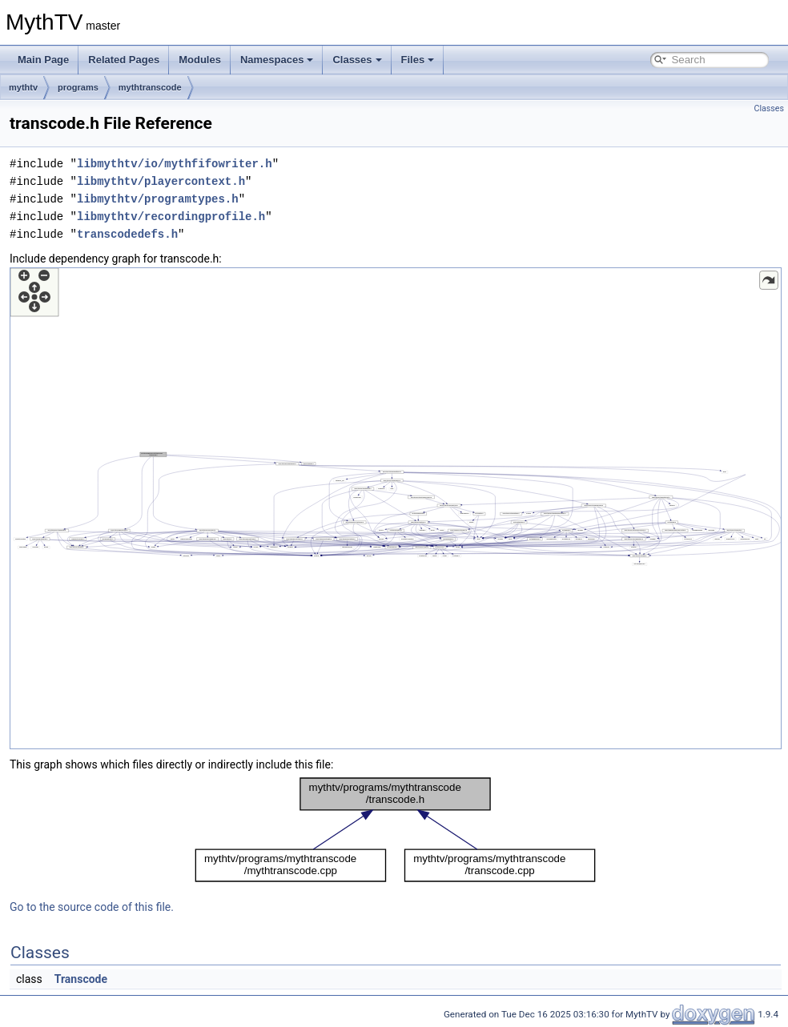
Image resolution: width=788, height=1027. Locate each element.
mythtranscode (150, 87)
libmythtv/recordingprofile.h (171, 216)
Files (418, 60)
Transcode (80, 979)
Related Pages (123, 60)
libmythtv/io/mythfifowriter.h (174, 163)
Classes (356, 60)
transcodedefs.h (127, 234)
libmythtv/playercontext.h (161, 181)
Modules (200, 60)
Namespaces (277, 60)
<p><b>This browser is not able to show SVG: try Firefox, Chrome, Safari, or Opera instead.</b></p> (395, 508)
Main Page (43, 60)
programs (78, 87)
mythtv (23, 87)
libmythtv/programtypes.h (158, 199)
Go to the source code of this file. (92, 907)
